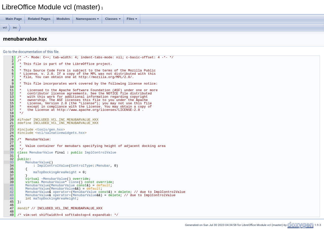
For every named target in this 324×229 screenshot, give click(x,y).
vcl (5, 27)
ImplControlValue (100, 152)
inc (15, 27)
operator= (62, 192)
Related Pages (39, 19)
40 (9, 185)
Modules (63, 19)
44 (9, 198)
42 (9, 192)
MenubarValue (41, 152)
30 (9, 152)
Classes (112, 19)
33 (9, 162)
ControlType (82, 165)
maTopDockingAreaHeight (55, 172)
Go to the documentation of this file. (31, 52)
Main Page (14, 19)
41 (9, 188)
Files (132, 19)
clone (74, 182)
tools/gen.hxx (50, 129)
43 (9, 195)
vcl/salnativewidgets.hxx (61, 133)
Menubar (103, 165)
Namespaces (87, 19)
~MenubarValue (54, 178)
